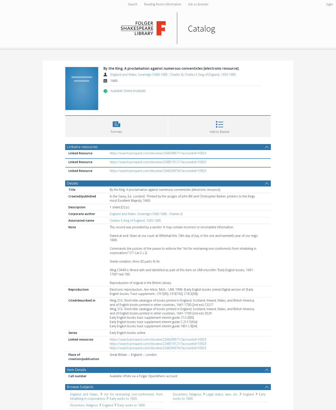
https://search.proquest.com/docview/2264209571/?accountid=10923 (158, 153)
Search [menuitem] (132, 4)
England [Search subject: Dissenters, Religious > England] (107, 405)
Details (72, 183)
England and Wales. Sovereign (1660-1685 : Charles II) (146, 74)
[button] (128, 91)
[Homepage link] (168, 27)
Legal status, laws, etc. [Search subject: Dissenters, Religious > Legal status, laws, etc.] (222, 394)
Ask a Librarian (198, 4)
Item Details (76, 369)
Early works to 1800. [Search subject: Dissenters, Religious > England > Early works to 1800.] (131, 405)
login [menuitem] (329, 4)
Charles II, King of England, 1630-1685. (210, 74)
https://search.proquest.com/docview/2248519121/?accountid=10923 (158, 162)
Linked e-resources (82, 146)
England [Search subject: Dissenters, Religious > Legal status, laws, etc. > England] (248, 394)
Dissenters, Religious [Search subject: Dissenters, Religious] (187, 394)
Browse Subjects (80, 386)
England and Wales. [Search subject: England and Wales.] (84, 394)
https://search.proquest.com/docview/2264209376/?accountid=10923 (158, 171)
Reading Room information (162, 4)
